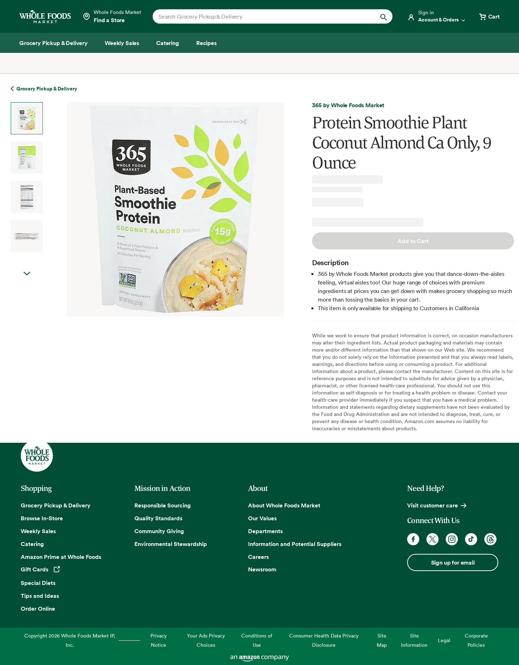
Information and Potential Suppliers (294, 544)
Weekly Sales (38, 531)
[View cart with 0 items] (489, 16)
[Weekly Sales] (122, 43)
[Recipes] (206, 43)
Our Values (262, 518)
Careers (258, 557)
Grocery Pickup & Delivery (55, 505)
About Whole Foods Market (284, 505)
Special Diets (38, 583)
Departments (265, 531)
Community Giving (159, 531)
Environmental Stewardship (170, 544)
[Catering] (167, 43)
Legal (444, 640)
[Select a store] (111, 16)
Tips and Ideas (40, 596)
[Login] (437, 16)
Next (26, 273)
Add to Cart (412, 241)
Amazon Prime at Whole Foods (61, 557)
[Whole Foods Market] (45, 16)
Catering (32, 544)
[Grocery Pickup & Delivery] (53, 43)
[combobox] (261, 16)
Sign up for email (453, 562)
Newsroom (262, 569)
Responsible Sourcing (162, 505)
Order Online (38, 608)
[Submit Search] (383, 16)
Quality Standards (158, 518)
